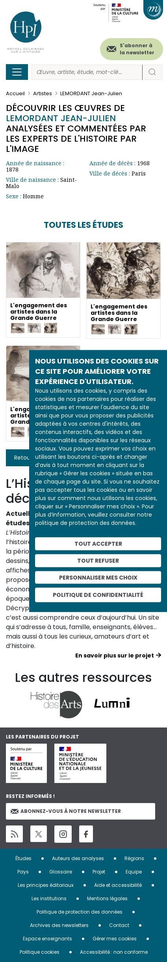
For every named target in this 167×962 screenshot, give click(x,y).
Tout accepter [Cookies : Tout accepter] (98, 544)
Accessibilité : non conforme (114, 952)
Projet (99, 871)
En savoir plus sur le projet (114, 655)
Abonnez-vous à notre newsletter (66, 811)
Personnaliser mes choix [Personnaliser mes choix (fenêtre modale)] (98, 577)
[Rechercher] (87, 72)
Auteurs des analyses (78, 858)
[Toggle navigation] (17, 72)
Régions (134, 858)
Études (23, 858)
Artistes (42, 93)
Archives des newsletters (59, 925)
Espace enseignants (47, 938)
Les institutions (49, 898)
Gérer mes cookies (115, 938)
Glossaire (60, 871)
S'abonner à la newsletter (137, 49)
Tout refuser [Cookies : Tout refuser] (98, 560)
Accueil (15, 93)
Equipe (134, 871)
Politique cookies (39, 952)
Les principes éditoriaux (46, 885)
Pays (23, 871)
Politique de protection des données (79, 911)
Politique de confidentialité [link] (98, 595)
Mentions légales (107, 898)
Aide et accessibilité (118, 885)
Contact (119, 925)
